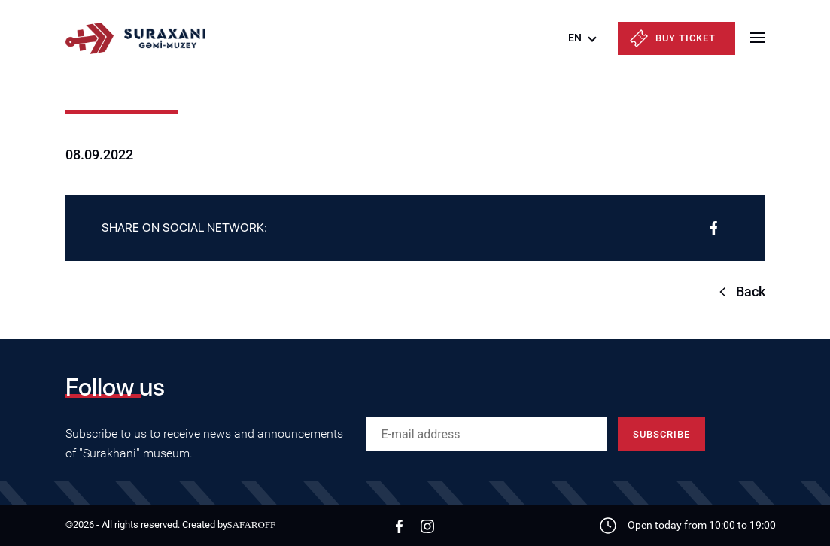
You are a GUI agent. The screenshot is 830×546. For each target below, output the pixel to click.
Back (750, 291)
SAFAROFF (251, 524)
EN (575, 38)
